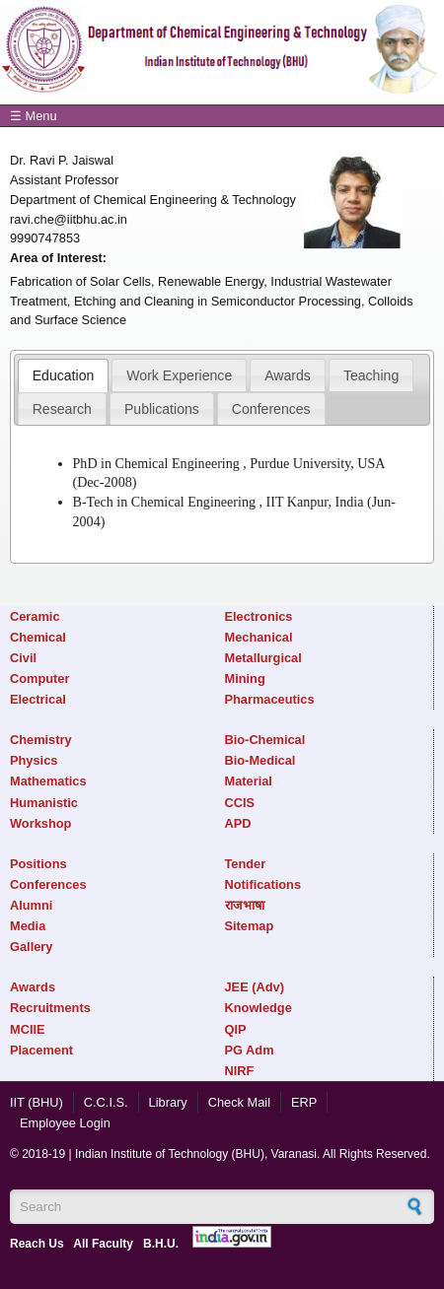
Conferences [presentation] (271, 409)
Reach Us (37, 1244)
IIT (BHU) (36, 1102)
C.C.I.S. (106, 1102)
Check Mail (239, 1102)
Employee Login (65, 1123)
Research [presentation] (62, 409)
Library (168, 1102)
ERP (304, 1102)
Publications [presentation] (161, 409)
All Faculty (103, 1244)
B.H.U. (161, 1244)
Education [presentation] (64, 375)
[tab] (64, 375)
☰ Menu (33, 115)
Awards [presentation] (287, 375)
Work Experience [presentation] (179, 375)
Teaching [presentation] (371, 375)
